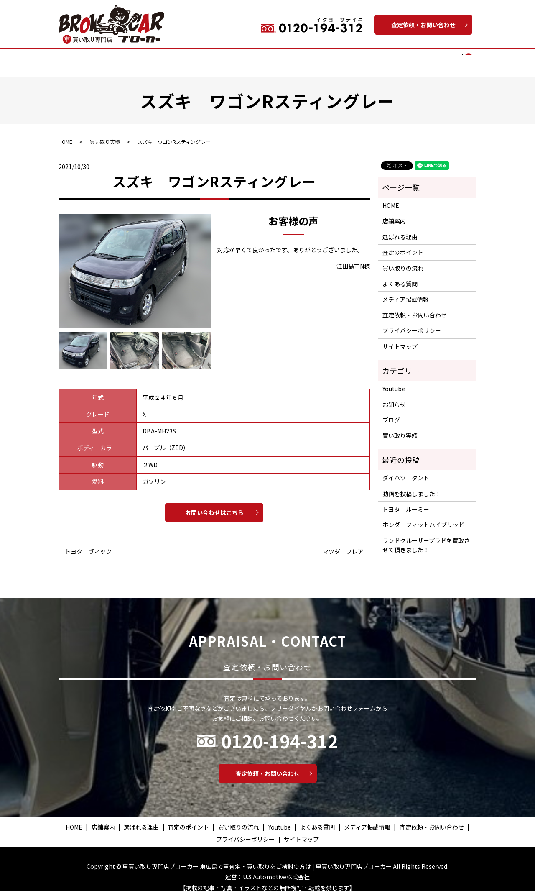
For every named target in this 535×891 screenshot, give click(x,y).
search (461, 58)
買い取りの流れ (249, 58)
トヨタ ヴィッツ (88, 544)
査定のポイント (199, 58)
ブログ (391, 412)
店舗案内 (113, 58)
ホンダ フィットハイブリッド (423, 516)
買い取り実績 (297, 58)
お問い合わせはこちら (214, 504)
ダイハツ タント (405, 470)
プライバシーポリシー (411, 322)
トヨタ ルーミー (405, 501)
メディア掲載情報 (423, 58)
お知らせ (394, 396)
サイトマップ (400, 338)
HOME (84, 58)
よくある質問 (373, 58)
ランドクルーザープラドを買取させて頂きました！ (426, 537)
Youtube (335, 58)
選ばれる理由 (152, 58)
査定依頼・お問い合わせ (423, 24)
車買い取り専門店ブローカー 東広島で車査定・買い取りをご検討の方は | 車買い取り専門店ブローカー (257, 858)
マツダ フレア (343, 544)
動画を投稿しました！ (411, 485)
